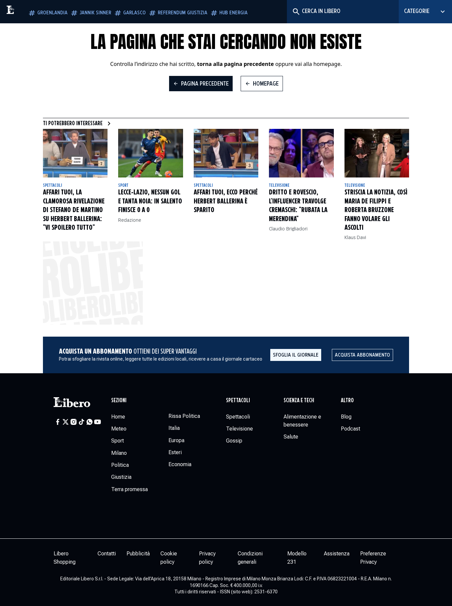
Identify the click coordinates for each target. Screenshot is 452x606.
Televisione (279, 185)
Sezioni (118, 400)
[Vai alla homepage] (25, 11)
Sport (123, 185)
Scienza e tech (299, 400)
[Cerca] (295, 12)
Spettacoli (52, 185)
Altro (347, 400)
